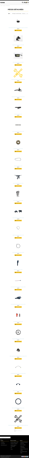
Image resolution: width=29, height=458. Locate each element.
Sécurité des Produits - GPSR (23, 452)
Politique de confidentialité (22, 447)
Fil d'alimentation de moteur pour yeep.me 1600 (18, 373)
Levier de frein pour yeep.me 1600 (18, 183)
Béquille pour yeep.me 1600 (18, 269)
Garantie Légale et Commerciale (13, 446)
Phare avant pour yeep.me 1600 (18, 200)
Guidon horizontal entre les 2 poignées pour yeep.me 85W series (18, 425)
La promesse (3, 443)
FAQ (11, 447)
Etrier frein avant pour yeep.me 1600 (18, 217)
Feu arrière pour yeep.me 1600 (18, 321)
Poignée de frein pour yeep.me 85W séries (18, 96)
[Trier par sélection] (24, 13)
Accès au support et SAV (14, 442)
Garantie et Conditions (14, 443)
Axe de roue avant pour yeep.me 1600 (18, 131)
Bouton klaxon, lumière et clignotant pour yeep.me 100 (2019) (18, 27)
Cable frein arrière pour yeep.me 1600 (18, 252)
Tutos (11, 449)
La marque (2, 442)
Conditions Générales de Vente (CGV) (24, 443)
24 (27, 13)
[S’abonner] (9, 437)
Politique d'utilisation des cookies (24, 450)
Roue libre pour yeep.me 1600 (18, 148)
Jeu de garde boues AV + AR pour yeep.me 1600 (18, 304)
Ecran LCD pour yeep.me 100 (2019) (18, 62)
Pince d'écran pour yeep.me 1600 (18, 390)
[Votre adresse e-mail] (4, 437)
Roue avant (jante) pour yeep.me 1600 (18, 338)
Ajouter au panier (18, 30)
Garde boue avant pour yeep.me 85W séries (18, 79)
